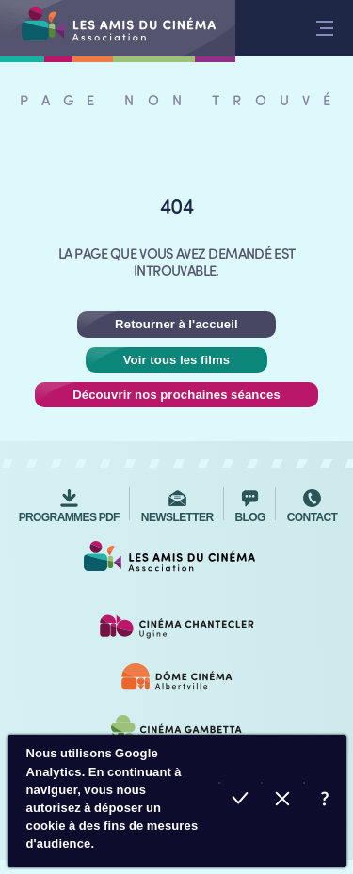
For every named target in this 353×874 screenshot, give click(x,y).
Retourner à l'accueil (176, 324)
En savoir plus (325, 801)
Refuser (283, 801)
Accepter (240, 801)
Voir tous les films (177, 360)
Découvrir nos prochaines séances (176, 395)
